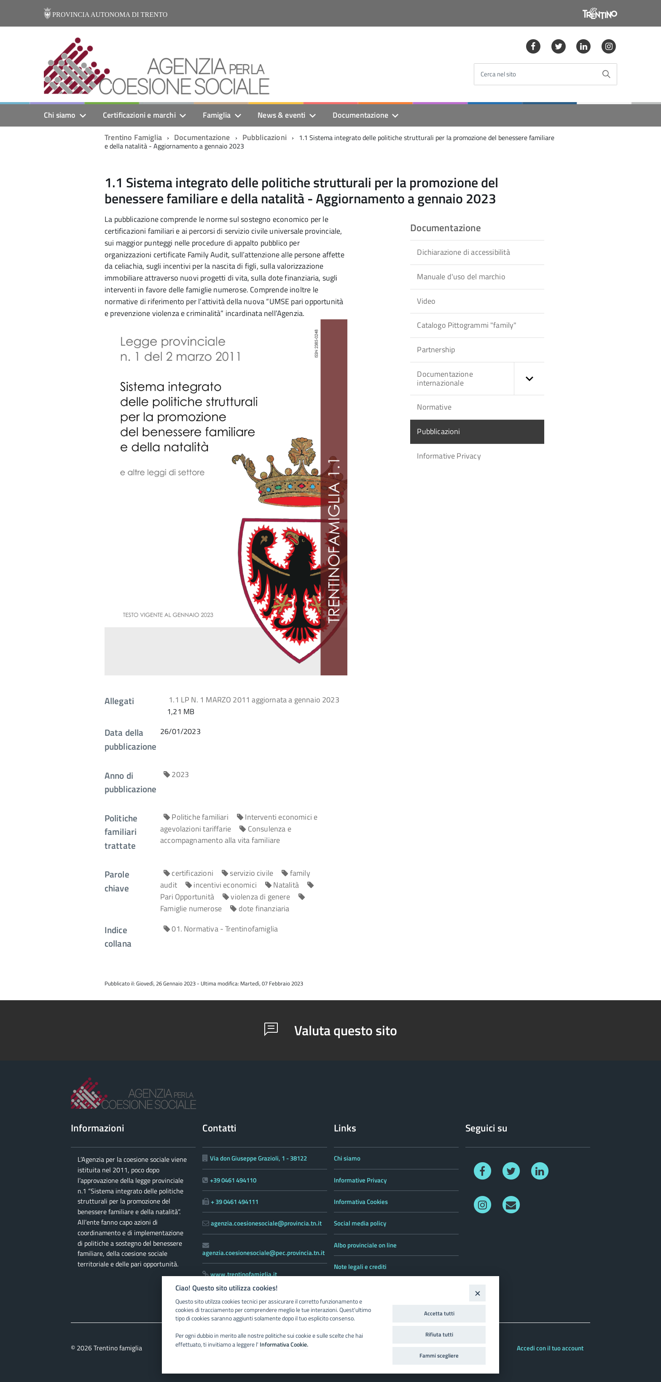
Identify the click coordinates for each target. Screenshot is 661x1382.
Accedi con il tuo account (550, 1348)
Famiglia (217, 115)
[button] (529, 378)
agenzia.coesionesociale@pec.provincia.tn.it (263, 1253)
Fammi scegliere (439, 1355)
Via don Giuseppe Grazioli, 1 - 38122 (258, 1158)
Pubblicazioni (264, 137)
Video (426, 301)
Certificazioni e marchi (139, 115)
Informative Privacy (449, 456)
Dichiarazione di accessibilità (463, 252)
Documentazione (361, 115)
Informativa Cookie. (284, 1344)
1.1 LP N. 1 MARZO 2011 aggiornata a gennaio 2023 (254, 699)
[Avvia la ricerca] (606, 74)
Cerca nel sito (498, 74)
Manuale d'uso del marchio (461, 276)
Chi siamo (60, 115)
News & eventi (281, 115)
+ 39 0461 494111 (234, 1202)
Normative (434, 407)
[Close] (477, 1293)
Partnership (436, 349)
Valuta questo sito (330, 1030)
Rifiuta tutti (439, 1334)
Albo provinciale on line (365, 1245)
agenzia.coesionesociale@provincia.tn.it (266, 1223)
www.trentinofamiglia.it (243, 1274)
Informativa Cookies (361, 1202)
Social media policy (360, 1223)
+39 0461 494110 (233, 1180)
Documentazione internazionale (480, 378)
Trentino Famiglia (133, 137)
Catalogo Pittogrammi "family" (466, 325)
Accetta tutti (439, 1313)
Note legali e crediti (360, 1266)
